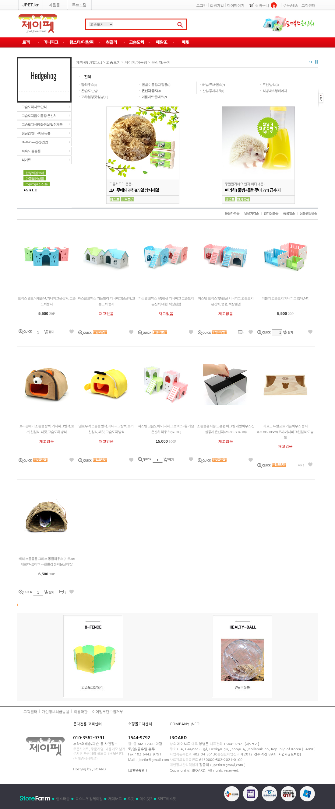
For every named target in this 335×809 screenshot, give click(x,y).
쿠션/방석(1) (270, 84)
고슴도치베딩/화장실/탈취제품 (42, 124)
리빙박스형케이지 (275, 90)
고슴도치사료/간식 (34, 107)
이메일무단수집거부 (107, 712)
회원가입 (217, 6)
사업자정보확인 (289, 754)
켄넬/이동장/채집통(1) (156, 84)
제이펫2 (146, 799)
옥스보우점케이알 (89, 799)
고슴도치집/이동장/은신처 (39, 115)
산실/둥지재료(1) (213, 90)
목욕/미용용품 (31, 151)
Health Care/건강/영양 (35, 142)
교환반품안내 (138, 770)
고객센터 (308, 6)
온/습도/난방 (89, 90)
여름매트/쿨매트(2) (154, 97)
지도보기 (252, 743)
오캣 (131, 799)
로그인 (201, 6)
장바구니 (262, 6)
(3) (151, 90)
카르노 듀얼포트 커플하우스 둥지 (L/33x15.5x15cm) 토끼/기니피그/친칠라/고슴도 (285, 431)
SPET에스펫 (167, 799)
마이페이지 (235, 6)
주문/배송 (290, 6)
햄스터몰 (63, 799)
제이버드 (115, 799)
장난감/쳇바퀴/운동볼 (36, 133)
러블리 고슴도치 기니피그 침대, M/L (285, 298)
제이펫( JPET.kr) (88, 62)
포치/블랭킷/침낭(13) (94, 97)
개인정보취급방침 (55, 712)
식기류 (26, 160)
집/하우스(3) (89, 84)
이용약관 (80, 712)
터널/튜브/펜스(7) (213, 84)
